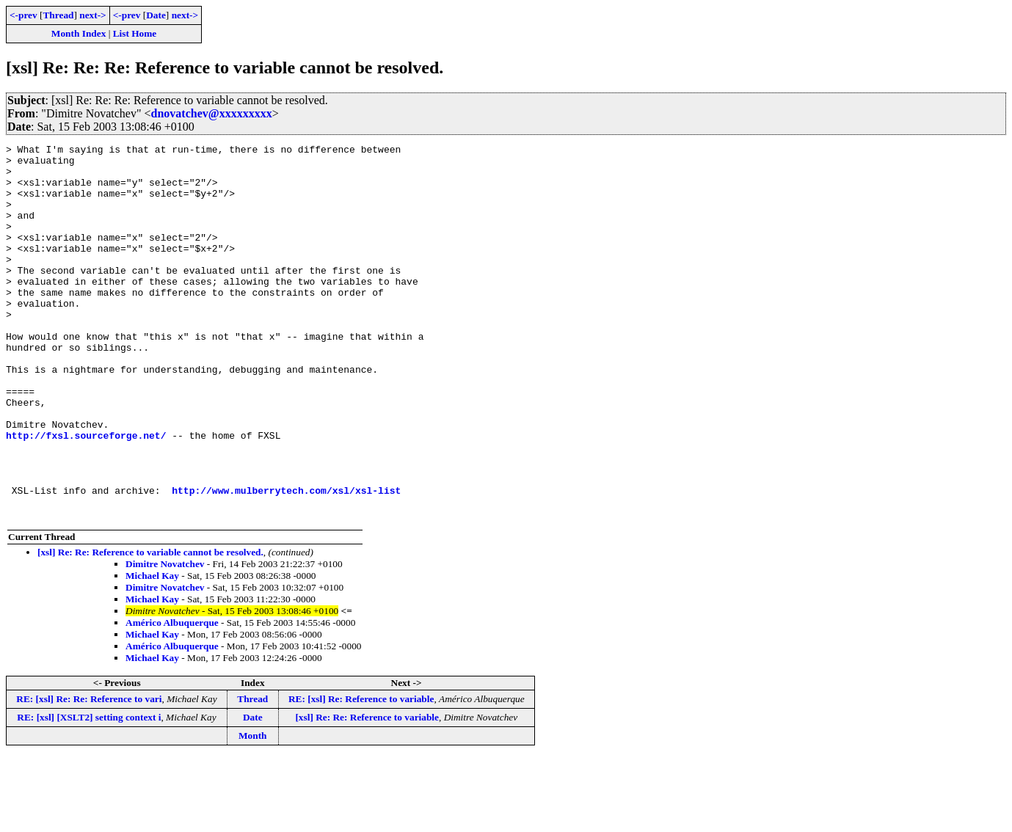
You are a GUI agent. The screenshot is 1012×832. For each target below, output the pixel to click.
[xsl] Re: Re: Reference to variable (367, 792)
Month (253, 810)
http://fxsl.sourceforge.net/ (86, 494)
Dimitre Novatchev (164, 638)
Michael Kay (152, 650)
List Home (135, 33)
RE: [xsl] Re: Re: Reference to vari (88, 773)
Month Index (78, 33)
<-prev (23, 15)
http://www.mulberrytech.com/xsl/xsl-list (286, 560)
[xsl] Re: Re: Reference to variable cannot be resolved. (150, 626)
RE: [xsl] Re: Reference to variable (361, 773)
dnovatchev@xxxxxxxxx (211, 113)
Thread (58, 15)
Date (156, 15)
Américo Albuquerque (172, 697)
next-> (92, 15)
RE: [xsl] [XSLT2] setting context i (89, 792)
